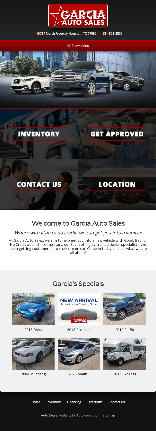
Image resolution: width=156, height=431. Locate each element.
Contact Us (117, 402)
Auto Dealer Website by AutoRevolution (70, 415)
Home (35, 402)
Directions (94, 402)
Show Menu (78, 46)
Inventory (54, 402)
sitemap (109, 415)
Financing (74, 402)
